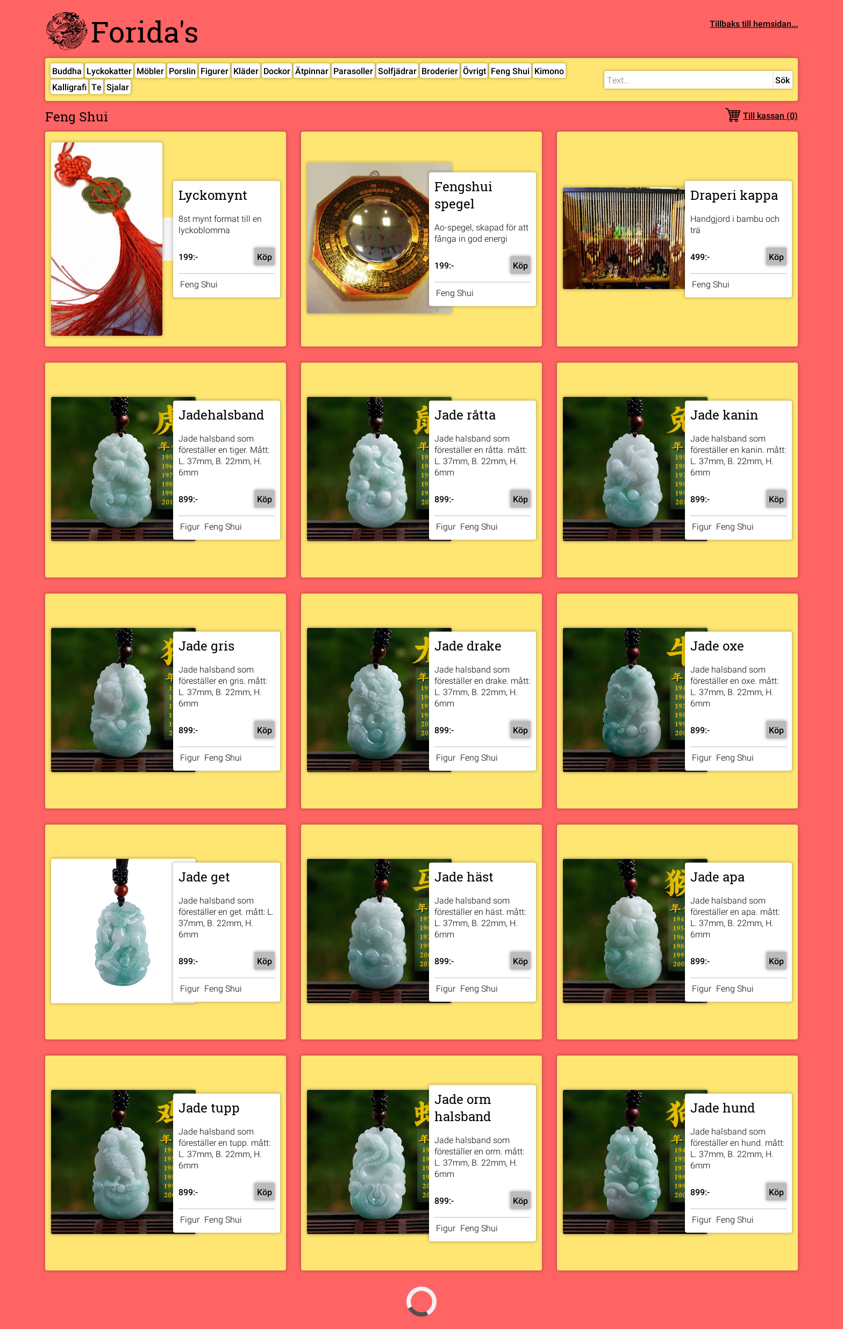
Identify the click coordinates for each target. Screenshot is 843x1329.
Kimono (549, 70)
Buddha (67, 70)
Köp (264, 256)
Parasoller (353, 70)
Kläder (246, 70)
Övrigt (474, 70)
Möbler (150, 70)
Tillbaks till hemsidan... (754, 23)
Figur (189, 526)
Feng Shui (510, 70)
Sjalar (117, 86)
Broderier (440, 70)
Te (96, 86)
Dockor (276, 70)
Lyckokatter (109, 70)
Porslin (182, 70)
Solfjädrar (397, 70)
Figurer (214, 70)
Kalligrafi (69, 86)
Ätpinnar (311, 70)
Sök (782, 79)
